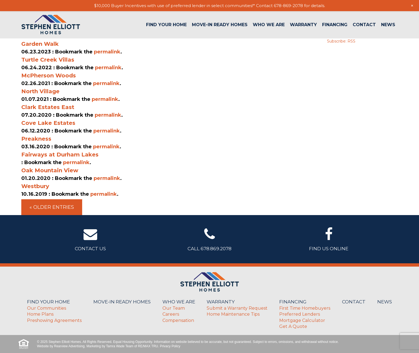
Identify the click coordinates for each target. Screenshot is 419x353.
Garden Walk (40, 44)
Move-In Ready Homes (220, 25)
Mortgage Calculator (302, 320)
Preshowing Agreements (54, 320)
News (388, 25)
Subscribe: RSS (341, 41)
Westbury (35, 186)
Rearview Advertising (69, 346)
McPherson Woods (48, 75)
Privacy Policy (170, 346)
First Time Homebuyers (304, 308)
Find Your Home (166, 25)
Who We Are (269, 25)
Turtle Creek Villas (47, 59)
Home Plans (40, 314)
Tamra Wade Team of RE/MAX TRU (132, 346)
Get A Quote (293, 326)
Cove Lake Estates (48, 123)
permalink (107, 52)
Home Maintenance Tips (233, 314)
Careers (170, 314)
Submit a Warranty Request (237, 308)
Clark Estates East (47, 107)
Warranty (303, 25)
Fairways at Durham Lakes (60, 154)
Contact (364, 25)
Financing (334, 25)
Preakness (36, 138)
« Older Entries (51, 207)
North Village (40, 91)
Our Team (173, 308)
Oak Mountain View (49, 170)
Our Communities (46, 308)
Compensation (178, 320)
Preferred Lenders (299, 314)
